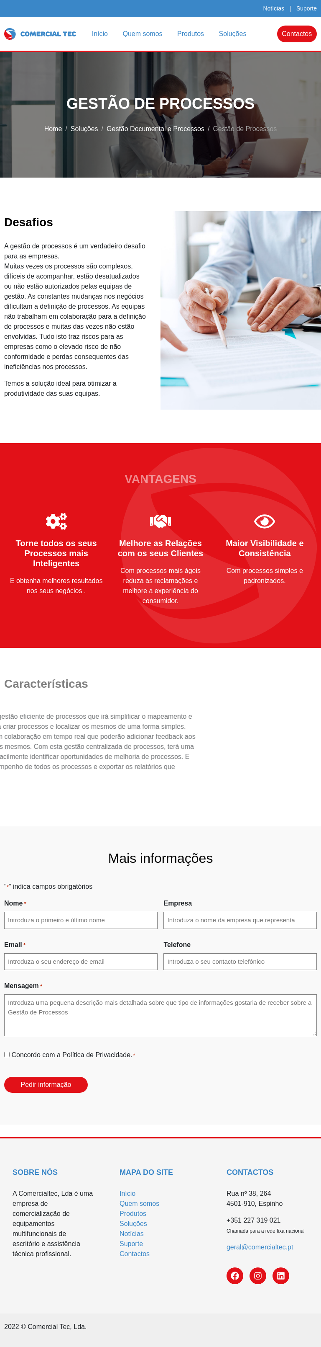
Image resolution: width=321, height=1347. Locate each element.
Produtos (190, 33)
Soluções (233, 33)
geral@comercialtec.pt (260, 1247)
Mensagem (23, 986)
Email (14, 945)
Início (100, 33)
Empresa (177, 903)
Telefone (177, 944)
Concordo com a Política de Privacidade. (73, 1055)
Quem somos (142, 33)
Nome (15, 904)
